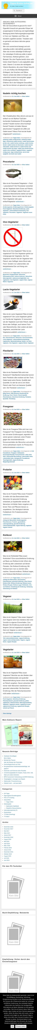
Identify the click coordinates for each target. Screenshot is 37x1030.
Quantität (5, 398)
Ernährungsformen (18, 207)
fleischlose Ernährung (19, 209)
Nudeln (24, 341)
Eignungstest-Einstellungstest (12, 795)
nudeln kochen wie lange (10, 148)
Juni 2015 (6, 860)
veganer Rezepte (11, 642)
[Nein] (35, 1011)
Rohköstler (25, 585)
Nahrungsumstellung (25, 702)
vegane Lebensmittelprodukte (11, 640)
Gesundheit (7, 800)
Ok (12, 1026)
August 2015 (7, 856)
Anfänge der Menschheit (10, 579)
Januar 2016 (7, 850)
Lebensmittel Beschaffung (13, 456)
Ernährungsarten (8, 207)
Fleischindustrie (10, 337)
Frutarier (7, 469)
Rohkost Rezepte (8, 585)
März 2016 (7, 845)
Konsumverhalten (27, 337)
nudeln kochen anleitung (17, 143)
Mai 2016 (6, 841)
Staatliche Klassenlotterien (13, 808)
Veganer (7, 596)
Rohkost (7, 535)
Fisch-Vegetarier (7, 209)
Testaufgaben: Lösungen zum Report (14, 779)
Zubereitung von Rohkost (10, 588)
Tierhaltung (12, 398)
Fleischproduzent (8, 701)
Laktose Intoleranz (19, 276)
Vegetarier (19, 212)
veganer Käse (23, 280)
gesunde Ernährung (19, 523)
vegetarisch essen (25, 704)
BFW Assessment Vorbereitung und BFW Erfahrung (18, 777)
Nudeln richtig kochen (14, 93)
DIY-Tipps (6, 793)
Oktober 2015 (8, 854)
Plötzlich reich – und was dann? (13, 783)
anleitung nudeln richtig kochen (12, 139)
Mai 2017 (6, 831)
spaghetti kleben (21, 150)
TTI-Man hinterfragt (9, 814)
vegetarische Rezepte (23, 706)
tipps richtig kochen (16, 152)
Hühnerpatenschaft (8, 276)
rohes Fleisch (28, 581)
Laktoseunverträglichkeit (19, 278)
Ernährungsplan (29, 207)
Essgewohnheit (14, 274)
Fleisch (15, 395)
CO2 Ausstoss (21, 579)
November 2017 (8, 829)
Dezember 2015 (8, 852)
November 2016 (8, 837)
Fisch (11, 395)
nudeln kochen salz (25, 146)
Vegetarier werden (14, 704)
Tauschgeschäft (7, 460)
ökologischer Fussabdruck (21, 458)
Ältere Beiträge (6, 713)
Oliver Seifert (25, 96)
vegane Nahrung (20, 525)
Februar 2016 (8, 847)
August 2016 (7, 839)
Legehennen (6, 341)
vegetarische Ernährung (9, 706)
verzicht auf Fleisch (8, 708)
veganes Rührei (22, 343)
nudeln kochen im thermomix (15, 145)
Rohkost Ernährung (16, 583)
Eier (4, 337)
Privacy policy (21, 1026)
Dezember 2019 (8, 827)
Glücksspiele (7, 804)
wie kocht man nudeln (15, 154)
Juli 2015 (6, 858)
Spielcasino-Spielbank (12, 806)
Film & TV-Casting (9, 797)
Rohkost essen (27, 583)
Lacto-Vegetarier (11, 289)
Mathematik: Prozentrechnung (12, 781)
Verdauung (29, 586)
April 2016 (7, 843)
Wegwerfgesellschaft (9, 462)
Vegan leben (16, 137)
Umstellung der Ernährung (18, 586)
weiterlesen (17, 134)
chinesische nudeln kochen (14, 141)
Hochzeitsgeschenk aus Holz (12, 764)
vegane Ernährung (18, 460)
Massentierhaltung (16, 341)
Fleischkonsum (7, 397)
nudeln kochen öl (15, 146)
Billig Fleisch (6, 393)
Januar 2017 (7, 835)
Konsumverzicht (19, 454)
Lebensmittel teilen (8, 458)
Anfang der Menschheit (9, 520)
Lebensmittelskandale (9, 525)
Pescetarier (9, 161)
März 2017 (7, 833)
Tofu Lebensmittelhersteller (10, 638)
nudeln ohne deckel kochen (25, 148)
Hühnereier (22, 274)
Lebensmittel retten (27, 456)
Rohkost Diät (6, 583)
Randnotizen (7, 812)
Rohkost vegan (17, 585)
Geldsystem (20, 453)
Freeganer (8, 406)
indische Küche (14, 702)
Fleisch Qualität (22, 395)
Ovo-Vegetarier (10, 222)
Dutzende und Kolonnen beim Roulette (15, 770)
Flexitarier (8, 351)
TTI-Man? (6, 816)
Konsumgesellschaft (9, 454)
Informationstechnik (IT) (10, 810)
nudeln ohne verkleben (9, 150)
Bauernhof (6, 274)
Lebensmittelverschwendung (17, 210)
